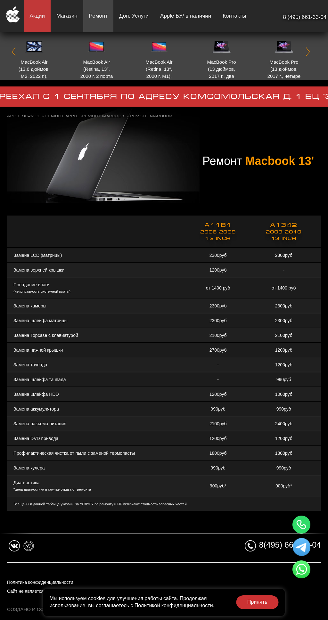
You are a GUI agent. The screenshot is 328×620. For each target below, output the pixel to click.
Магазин (67, 16)
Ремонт (98, 16)
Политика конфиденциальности (40, 582)
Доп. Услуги (134, 16)
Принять (257, 602)
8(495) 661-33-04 (290, 544)
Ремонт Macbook (103, 116)
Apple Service (23, 116)
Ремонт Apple (62, 116)
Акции (37, 16)
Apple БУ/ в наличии (185, 16)
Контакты (234, 16)
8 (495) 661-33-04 (304, 17)
